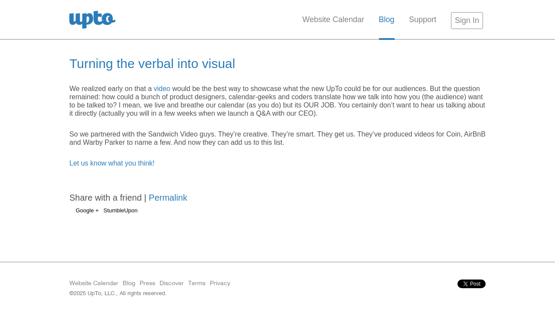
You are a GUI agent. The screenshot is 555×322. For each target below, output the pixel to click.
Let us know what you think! (112, 163)
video (161, 88)
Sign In (467, 20)
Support (422, 19)
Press (147, 283)
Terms (197, 283)
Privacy (220, 283)
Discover (172, 283)
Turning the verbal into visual (152, 63)
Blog (387, 19)
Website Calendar (333, 19)
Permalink (168, 197)
